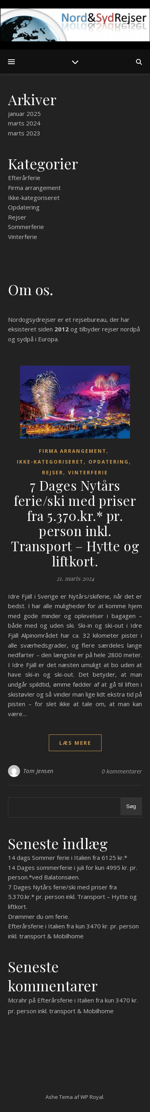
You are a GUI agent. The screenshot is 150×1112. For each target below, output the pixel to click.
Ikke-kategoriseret (34, 198)
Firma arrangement (34, 188)
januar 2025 (24, 113)
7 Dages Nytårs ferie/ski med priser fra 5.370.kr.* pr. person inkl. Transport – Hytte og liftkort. (75, 523)
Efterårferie (24, 178)
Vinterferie (22, 237)
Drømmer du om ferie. (38, 916)
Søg (131, 806)
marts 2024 (24, 123)
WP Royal (91, 1096)
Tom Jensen (38, 771)
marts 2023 (24, 133)
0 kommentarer (122, 771)
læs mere (75, 742)
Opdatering (24, 207)
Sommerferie (26, 227)
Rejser (17, 217)
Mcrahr (17, 1000)
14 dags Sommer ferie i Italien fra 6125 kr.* (67, 857)
